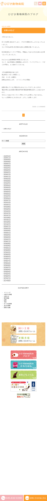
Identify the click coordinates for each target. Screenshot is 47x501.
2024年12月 (7, 174)
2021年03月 (7, 223)
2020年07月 (7, 232)
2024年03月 (7, 189)
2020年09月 (7, 230)
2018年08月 (7, 265)
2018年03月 (7, 273)
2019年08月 (7, 245)
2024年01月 (7, 193)
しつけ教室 (5, 434)
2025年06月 (7, 165)
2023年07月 (7, 197)
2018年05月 (7, 269)
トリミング (7, 292)
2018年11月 (7, 262)
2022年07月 (7, 204)
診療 (5, 300)
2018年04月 (7, 271)
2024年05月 (7, 186)
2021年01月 (7, 225)
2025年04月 (7, 169)
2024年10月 (7, 178)
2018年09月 (7, 264)
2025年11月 (7, 158)
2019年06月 (7, 249)
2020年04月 (7, 236)
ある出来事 (7, 305)
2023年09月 (7, 195)
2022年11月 (7, 200)
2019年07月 (7, 247)
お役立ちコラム (6, 450)
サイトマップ (5, 483)
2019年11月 (7, 241)
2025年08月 (7, 161)
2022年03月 (7, 212)
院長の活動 (7, 307)
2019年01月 (7, 258)
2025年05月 (7, 167)
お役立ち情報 (8, 294)
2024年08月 (7, 182)
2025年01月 (7, 172)
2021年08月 (7, 217)
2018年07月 (7, 267)
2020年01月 (7, 239)
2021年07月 (7, 219)
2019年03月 (7, 254)
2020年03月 (7, 238)
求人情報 (4, 456)
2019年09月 (7, 243)
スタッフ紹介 (5, 425)
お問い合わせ (14, 483)
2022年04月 (7, 210)
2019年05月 (7, 251)
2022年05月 (7, 208)
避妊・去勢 (5, 453)
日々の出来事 (8, 303)
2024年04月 (7, 187)
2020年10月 (7, 228)
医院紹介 (4, 418)
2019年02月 (7, 256)
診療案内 (4, 422)
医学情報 (6, 298)
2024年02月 (7, 191)
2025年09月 (7, 159)
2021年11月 (7, 215)
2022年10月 (7, 202)
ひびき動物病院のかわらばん (10, 447)
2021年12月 (7, 213)
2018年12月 (7, 260)
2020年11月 (7, 226)
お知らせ (6, 296)
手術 (5, 302)
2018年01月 (7, 277)
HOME (3, 415)
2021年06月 (7, 221)
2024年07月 (7, 184)
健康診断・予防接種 (7, 440)
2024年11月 (7, 176)
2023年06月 (7, 199)
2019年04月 (7, 253)
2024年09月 (7, 180)
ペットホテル (5, 431)
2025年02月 (7, 171)
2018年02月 (7, 275)
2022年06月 (7, 206)
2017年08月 (7, 280)
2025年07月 (7, 163)
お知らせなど (9, 30)
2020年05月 (7, 234)
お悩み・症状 (5, 437)
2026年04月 (7, 156)
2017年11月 (7, 278)
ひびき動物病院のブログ (8, 443)
